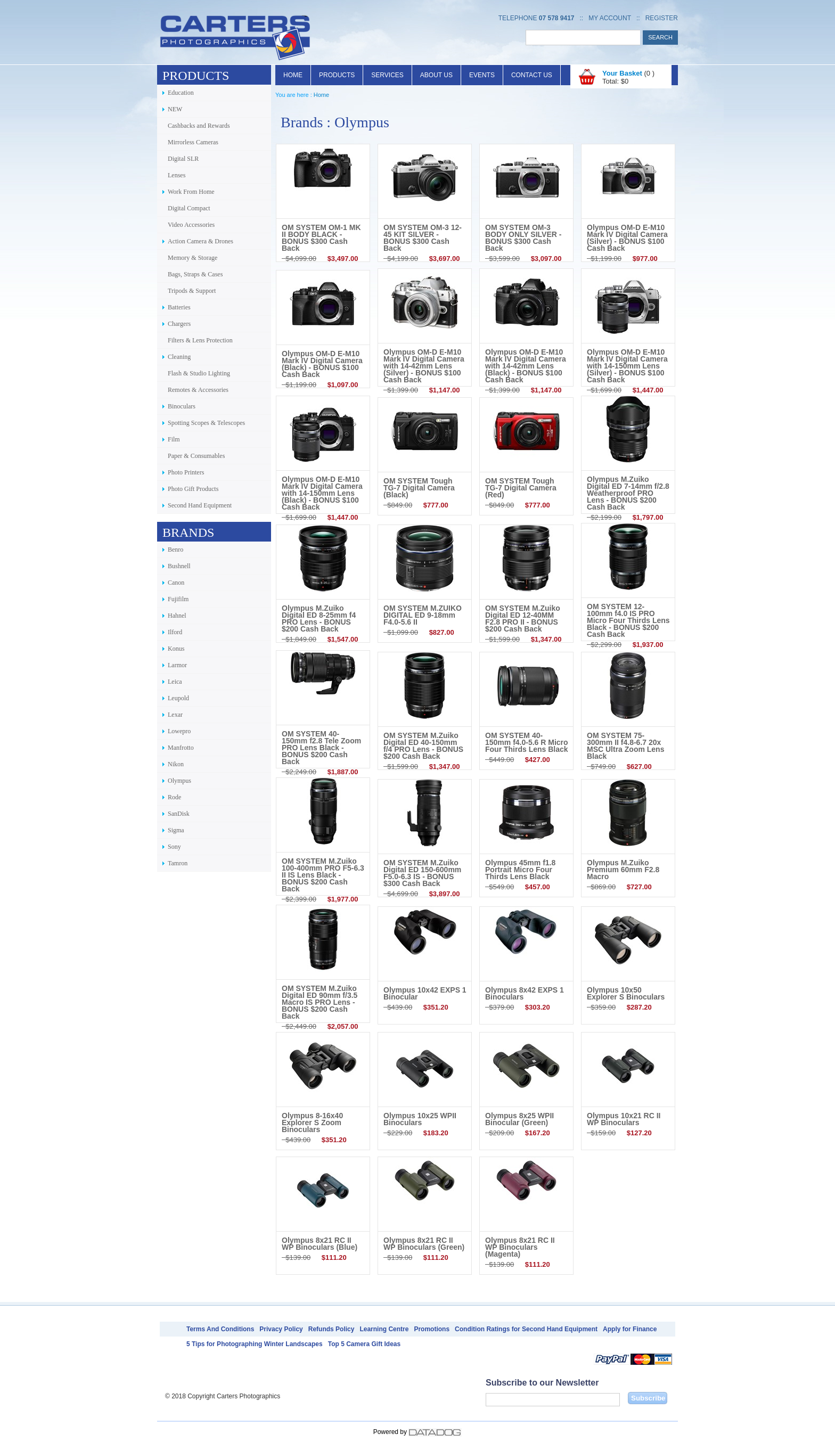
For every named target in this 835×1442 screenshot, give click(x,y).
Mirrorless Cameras (193, 142)
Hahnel (177, 615)
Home (292, 75)
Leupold (178, 698)
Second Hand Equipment (200, 505)
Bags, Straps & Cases (195, 274)
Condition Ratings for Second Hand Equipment (526, 1329)
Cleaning (179, 357)
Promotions (431, 1329)
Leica (175, 681)
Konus (176, 648)
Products (337, 75)
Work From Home (191, 191)
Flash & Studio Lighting (199, 373)
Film (174, 439)
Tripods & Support (192, 290)
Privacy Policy (280, 1329)
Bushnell (179, 566)
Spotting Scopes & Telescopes (206, 423)
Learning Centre (383, 1329)
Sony (174, 846)
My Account (609, 18)
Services (387, 75)
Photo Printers (186, 472)
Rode (174, 797)
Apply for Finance (630, 1329)
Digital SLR (183, 158)
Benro (175, 549)
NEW (175, 109)
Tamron (177, 863)
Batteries (179, 307)
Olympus (179, 780)
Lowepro (179, 731)
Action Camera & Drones (200, 241)
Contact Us (531, 75)
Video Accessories (191, 224)
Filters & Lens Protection (200, 340)
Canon (176, 582)
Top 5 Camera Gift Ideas (364, 1344)
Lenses (176, 175)
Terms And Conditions (220, 1329)
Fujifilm (178, 599)
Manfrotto (181, 747)
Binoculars (181, 406)
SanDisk (179, 813)
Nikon (176, 764)
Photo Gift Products (193, 489)
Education (181, 92)
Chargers (179, 323)
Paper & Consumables (196, 456)
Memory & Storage (192, 257)
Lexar (175, 714)
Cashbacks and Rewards (199, 125)
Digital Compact (189, 208)
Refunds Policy (331, 1329)
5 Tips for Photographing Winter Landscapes (254, 1344)
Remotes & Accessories (198, 390)
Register (661, 18)
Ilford (175, 632)
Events (482, 75)
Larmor (177, 665)
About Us (436, 75)
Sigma (176, 830)
